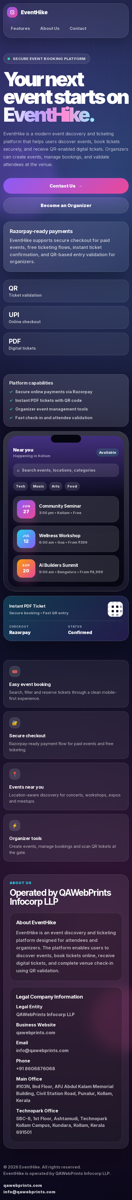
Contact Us (66, 186)
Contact (78, 28)
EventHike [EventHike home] (27, 12)
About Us (50, 28)
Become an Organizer (66, 205)
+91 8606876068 (35, 1068)
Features (20, 28)
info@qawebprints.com (42, 1050)
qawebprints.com (35, 1032)
